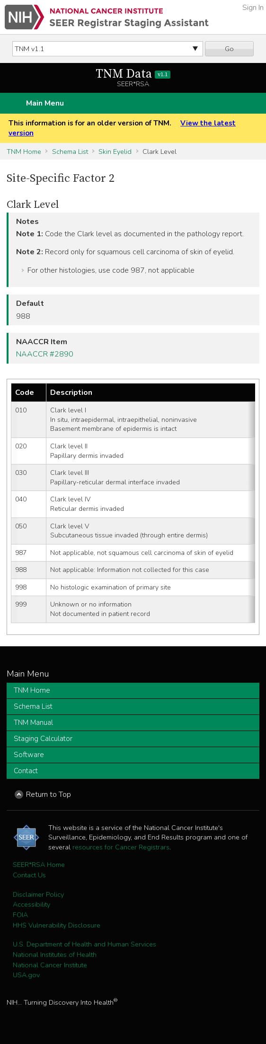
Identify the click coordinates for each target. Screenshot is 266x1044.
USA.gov (26, 975)
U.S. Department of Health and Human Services (84, 944)
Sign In (253, 7)
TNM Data (133, 74)
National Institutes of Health (55, 954)
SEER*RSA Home (39, 864)
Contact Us (29, 875)
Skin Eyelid (115, 151)
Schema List (70, 151)
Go (229, 49)
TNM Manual (33, 722)
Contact (26, 771)
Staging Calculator (43, 738)
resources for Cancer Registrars (120, 847)
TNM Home (24, 151)
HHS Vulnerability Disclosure (56, 925)
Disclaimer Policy (38, 894)
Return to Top (48, 794)
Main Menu (45, 103)
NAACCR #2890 (44, 354)
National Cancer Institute (50, 965)
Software (29, 754)
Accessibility (31, 904)
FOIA (20, 914)
